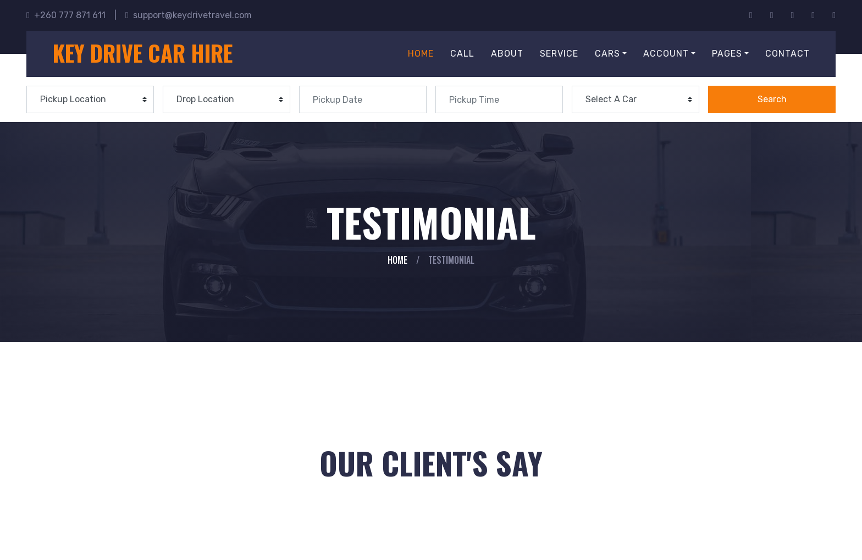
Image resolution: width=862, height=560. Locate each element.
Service (559, 53)
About (507, 53)
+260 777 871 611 (66, 15)
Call (462, 53)
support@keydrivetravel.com (188, 15)
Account (666, 53)
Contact (787, 53)
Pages (727, 53)
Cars (607, 53)
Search (772, 99)
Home (421, 53)
